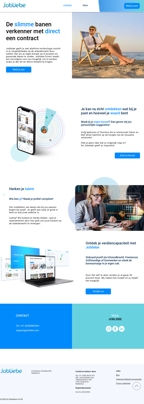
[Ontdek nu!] (98, 291)
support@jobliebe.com (27, 330)
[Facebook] (115, 329)
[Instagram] (109, 329)
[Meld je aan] (132, 6)
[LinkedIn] (122, 329)
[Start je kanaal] (127, 155)
